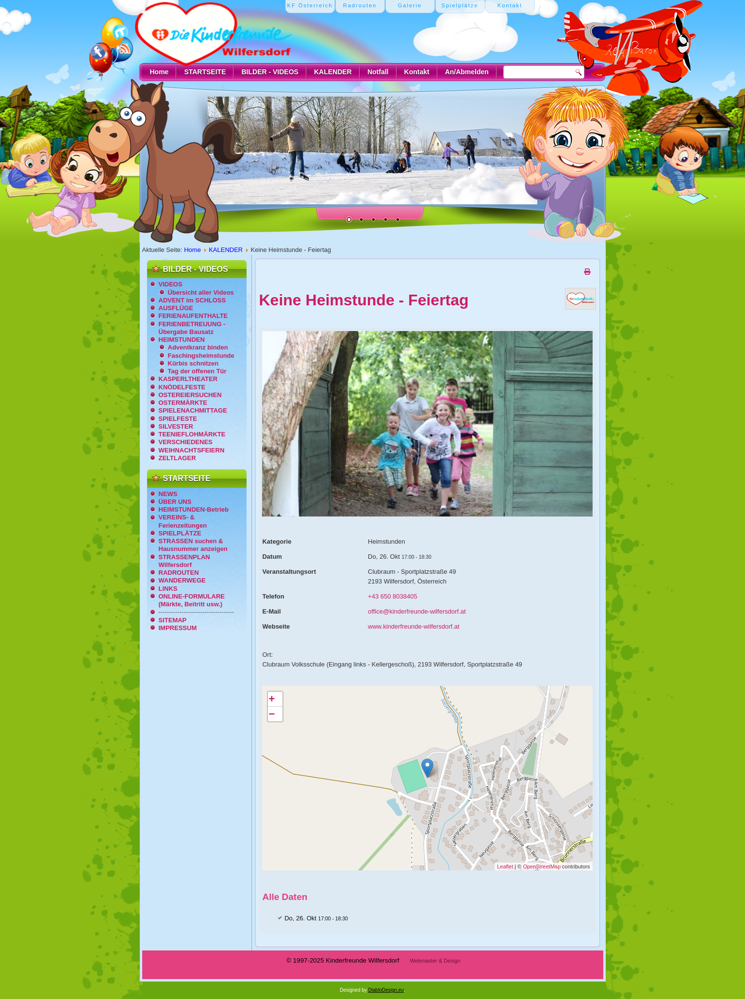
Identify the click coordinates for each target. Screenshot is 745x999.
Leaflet (505, 866)
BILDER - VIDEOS (269, 72)
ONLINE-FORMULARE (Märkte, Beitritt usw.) (192, 600)
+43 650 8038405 (392, 596)
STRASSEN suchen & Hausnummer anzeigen (193, 544)
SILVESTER (176, 426)
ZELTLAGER (177, 458)
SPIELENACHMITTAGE (193, 410)
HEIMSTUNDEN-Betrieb (194, 509)
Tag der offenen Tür (197, 371)
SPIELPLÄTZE (180, 533)
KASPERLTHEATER (188, 379)
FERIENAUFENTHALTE (193, 315)
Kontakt (417, 72)
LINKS (168, 588)
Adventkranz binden (198, 347)
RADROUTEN (179, 572)
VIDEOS (170, 284)
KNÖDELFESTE (182, 387)
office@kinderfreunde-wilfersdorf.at (417, 611)
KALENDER (333, 72)
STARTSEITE (205, 72)
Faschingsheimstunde (201, 355)
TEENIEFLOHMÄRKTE (192, 434)
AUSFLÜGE (176, 308)
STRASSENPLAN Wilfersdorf (184, 560)
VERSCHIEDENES (186, 442)
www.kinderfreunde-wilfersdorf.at (414, 626)
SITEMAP (173, 620)
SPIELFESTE (178, 418)
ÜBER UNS (175, 501)
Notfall (378, 72)
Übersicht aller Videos (201, 292)
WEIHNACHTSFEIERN (192, 450)
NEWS (168, 494)
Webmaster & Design (435, 961)
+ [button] (271, 699)
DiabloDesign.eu (386, 990)
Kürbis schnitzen (193, 363)
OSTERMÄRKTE (183, 402)
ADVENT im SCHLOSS (192, 300)
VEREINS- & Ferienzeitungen (183, 521)
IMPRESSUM (178, 628)
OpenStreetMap (542, 866)
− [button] (271, 714)
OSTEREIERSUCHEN (190, 395)
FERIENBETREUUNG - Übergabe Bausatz (192, 327)
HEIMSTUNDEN (182, 339)
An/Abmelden (467, 72)
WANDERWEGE (182, 580)
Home (159, 72)
